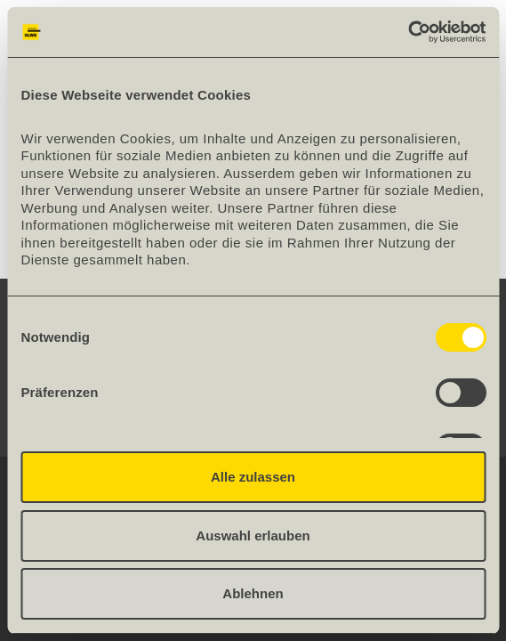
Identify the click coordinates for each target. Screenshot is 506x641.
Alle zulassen (253, 476)
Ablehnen (252, 593)
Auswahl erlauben (252, 535)
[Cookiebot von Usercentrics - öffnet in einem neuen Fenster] (408, 32)
